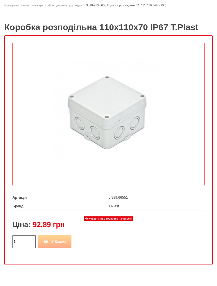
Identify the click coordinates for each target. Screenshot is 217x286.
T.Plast (114, 206)
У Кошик (54, 241)
